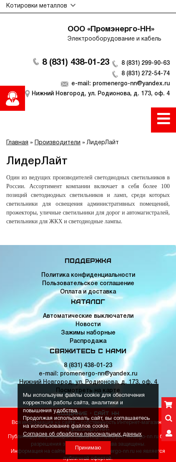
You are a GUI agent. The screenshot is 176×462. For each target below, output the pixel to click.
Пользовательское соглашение (88, 283)
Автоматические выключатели (88, 316)
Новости (88, 324)
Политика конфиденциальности (88, 275)
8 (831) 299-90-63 (145, 63)
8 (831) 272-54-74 (145, 74)
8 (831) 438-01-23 (75, 62)
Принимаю (88, 448)
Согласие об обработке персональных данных (82, 434)
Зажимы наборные (88, 333)
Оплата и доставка (88, 292)
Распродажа (88, 341)
